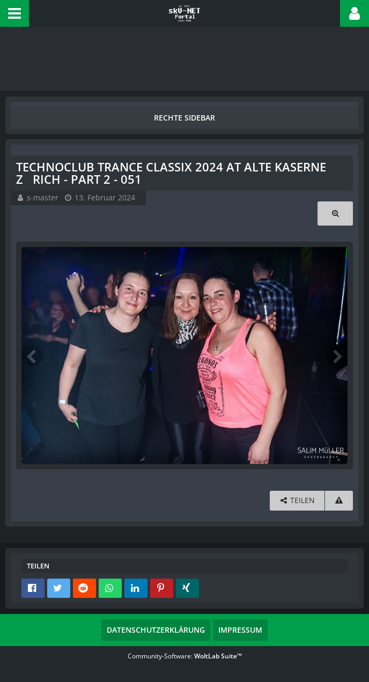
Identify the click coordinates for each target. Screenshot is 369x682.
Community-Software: (185, 656)
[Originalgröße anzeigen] (335, 213)
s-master (42, 197)
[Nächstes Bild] (337, 355)
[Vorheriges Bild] (32, 355)
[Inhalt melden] (339, 501)
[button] (14, 13)
